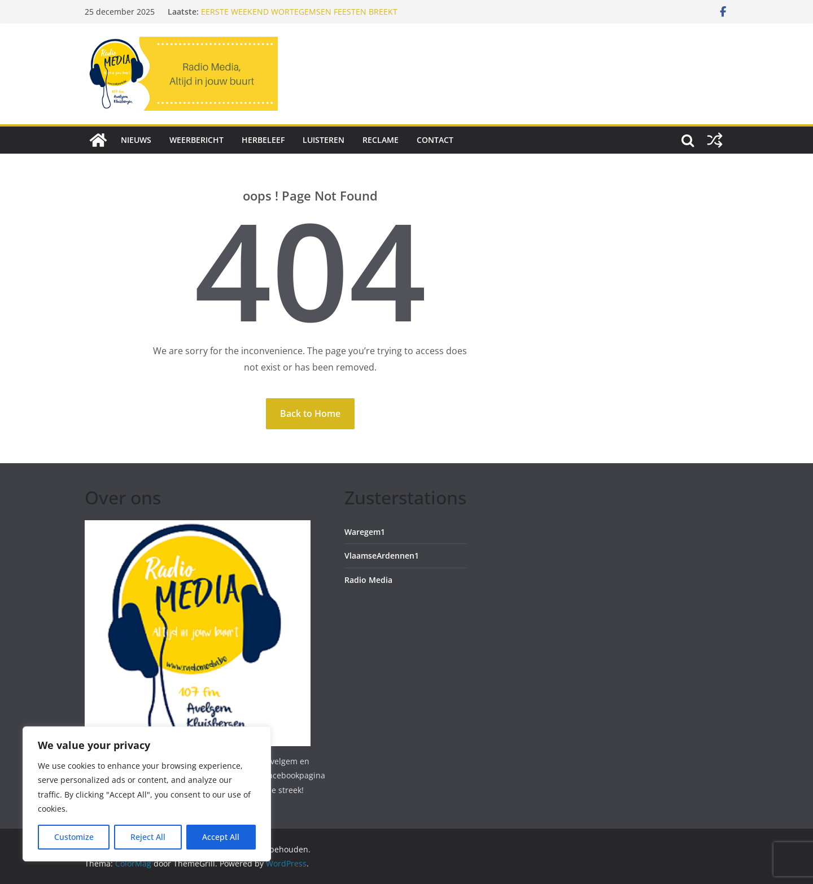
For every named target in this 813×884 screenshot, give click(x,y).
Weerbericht (196, 139)
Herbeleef (263, 139)
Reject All (147, 836)
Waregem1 (364, 531)
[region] (147, 793)
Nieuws (136, 139)
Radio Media (368, 579)
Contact (435, 139)
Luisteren (323, 139)
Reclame (380, 139)
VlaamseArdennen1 (381, 555)
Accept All (220, 836)
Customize (74, 836)
